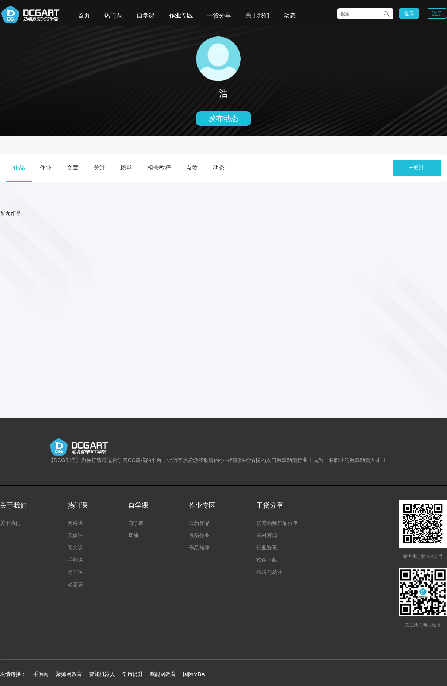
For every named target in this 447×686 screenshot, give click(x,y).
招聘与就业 (269, 572)
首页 (84, 15)
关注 (99, 168)
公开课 (75, 572)
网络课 (75, 523)
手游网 (41, 674)
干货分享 (219, 15)
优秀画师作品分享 (277, 523)
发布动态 (223, 118)
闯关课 (75, 548)
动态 (290, 15)
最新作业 (199, 535)
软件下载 (266, 560)
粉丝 (126, 168)
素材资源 (266, 535)
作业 (46, 168)
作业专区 (181, 15)
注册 (437, 13)
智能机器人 (102, 674)
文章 (73, 168)
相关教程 (159, 168)
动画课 (75, 584)
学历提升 (132, 674)
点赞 (192, 168)
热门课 (113, 15)
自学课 (146, 15)
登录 (409, 13)
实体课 (75, 535)
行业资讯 (266, 548)
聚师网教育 (69, 674)
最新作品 (199, 523)
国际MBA (194, 674)
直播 (133, 535)
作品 (19, 168)
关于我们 (257, 15)
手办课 (75, 560)
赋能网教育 (163, 674)
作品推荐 (199, 548)
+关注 (417, 168)
